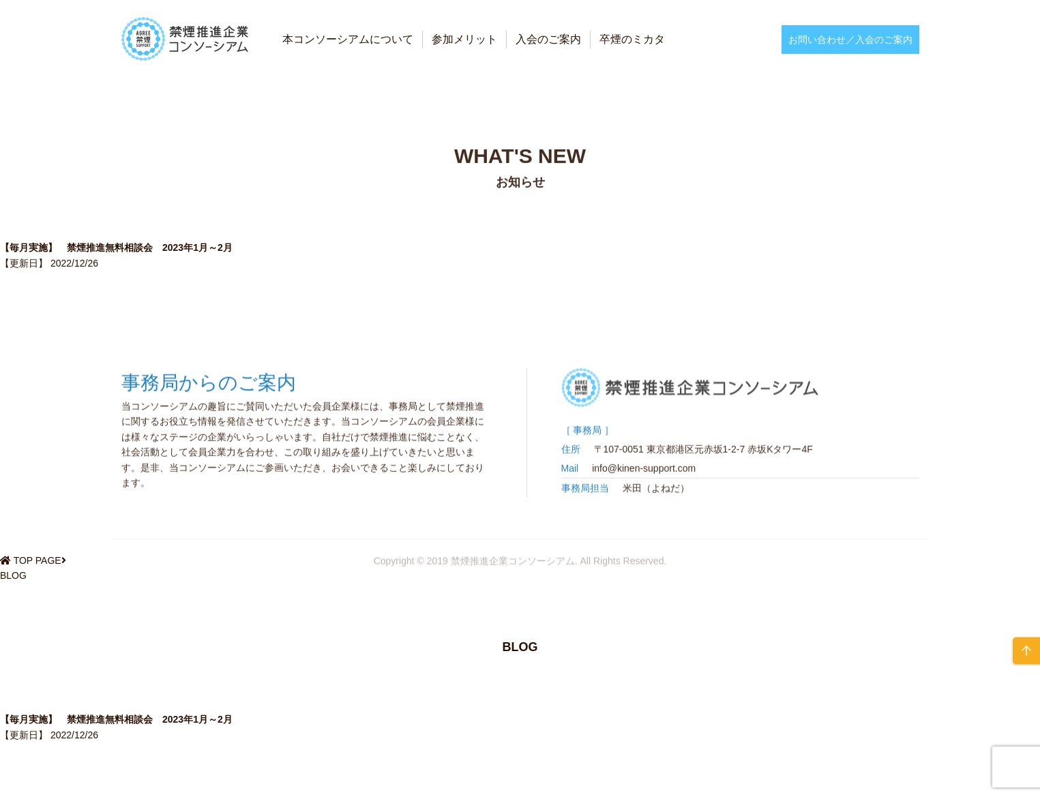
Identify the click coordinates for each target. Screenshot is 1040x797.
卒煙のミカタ (632, 39)
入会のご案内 (548, 39)
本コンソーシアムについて (347, 39)
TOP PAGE (37, 560)
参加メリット (464, 39)
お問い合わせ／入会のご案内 (850, 39)
